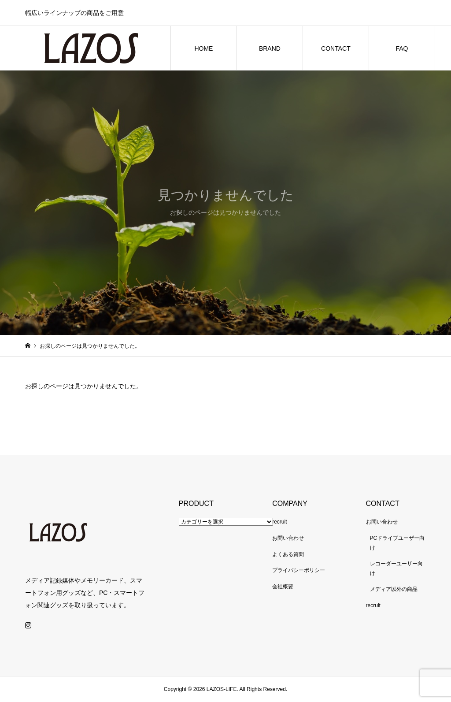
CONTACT (336, 48)
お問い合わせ (288, 538)
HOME (203, 48)
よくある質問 (288, 554)
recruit (279, 522)
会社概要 (282, 586)
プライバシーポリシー (298, 570)
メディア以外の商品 (394, 589)
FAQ (402, 48)
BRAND (270, 48)
